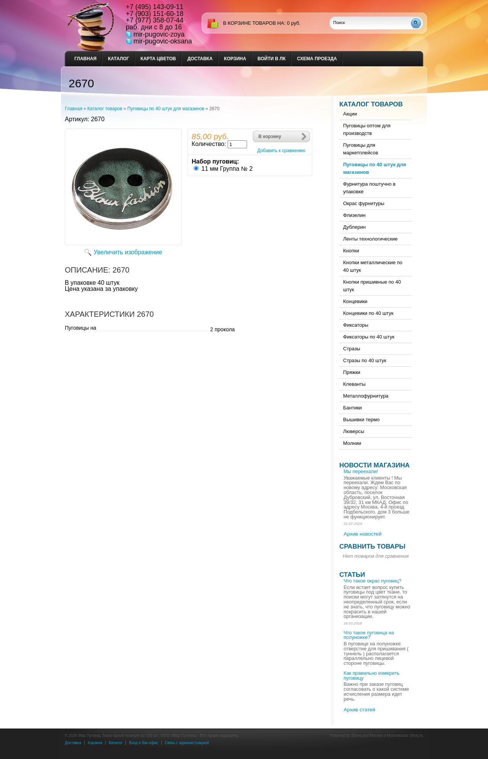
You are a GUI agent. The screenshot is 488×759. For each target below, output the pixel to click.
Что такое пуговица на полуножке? (369, 635)
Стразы (351, 348)
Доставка (199, 58)
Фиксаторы (355, 325)
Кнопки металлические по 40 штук (372, 266)
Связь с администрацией (187, 743)
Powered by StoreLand (349, 735)
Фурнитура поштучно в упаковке (369, 187)
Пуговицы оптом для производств (366, 129)
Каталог (118, 58)
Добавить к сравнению (281, 150)
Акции (350, 114)
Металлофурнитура (365, 396)
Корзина (235, 58)
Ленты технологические (370, 239)
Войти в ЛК (272, 58)
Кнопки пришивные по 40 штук (372, 285)
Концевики (355, 301)
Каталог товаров (104, 108)
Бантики (352, 408)
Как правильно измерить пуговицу (371, 675)
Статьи (352, 574)
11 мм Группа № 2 (226, 168)
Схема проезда (317, 58)
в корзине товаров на (253, 23)
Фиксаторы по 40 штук (368, 337)
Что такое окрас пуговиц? (372, 581)
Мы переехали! (361, 471)
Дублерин (354, 227)
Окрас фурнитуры (363, 203)
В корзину (269, 136)
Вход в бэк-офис (143, 743)
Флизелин (354, 215)
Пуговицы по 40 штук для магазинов (165, 108)
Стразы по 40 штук (364, 360)
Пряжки (351, 372)
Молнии (352, 443)
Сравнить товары (372, 546)
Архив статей (359, 709)
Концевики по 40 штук (368, 313)
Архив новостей (363, 534)
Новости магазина (374, 465)
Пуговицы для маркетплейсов (360, 149)
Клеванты (354, 384)
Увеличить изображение (128, 252)
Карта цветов (158, 58)
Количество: (209, 144)
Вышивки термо (361, 419)
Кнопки (351, 251)
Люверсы (353, 431)
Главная (85, 58)
